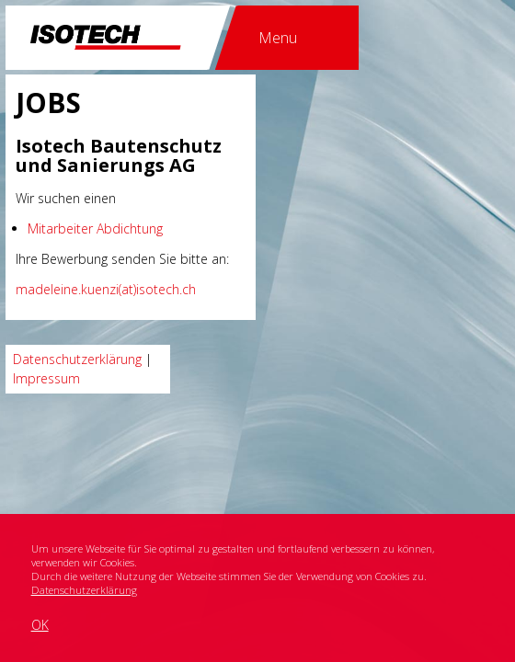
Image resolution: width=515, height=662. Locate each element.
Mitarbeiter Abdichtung (95, 228)
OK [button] (40, 624)
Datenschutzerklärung (84, 590)
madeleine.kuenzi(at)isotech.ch (106, 289)
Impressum (46, 378)
